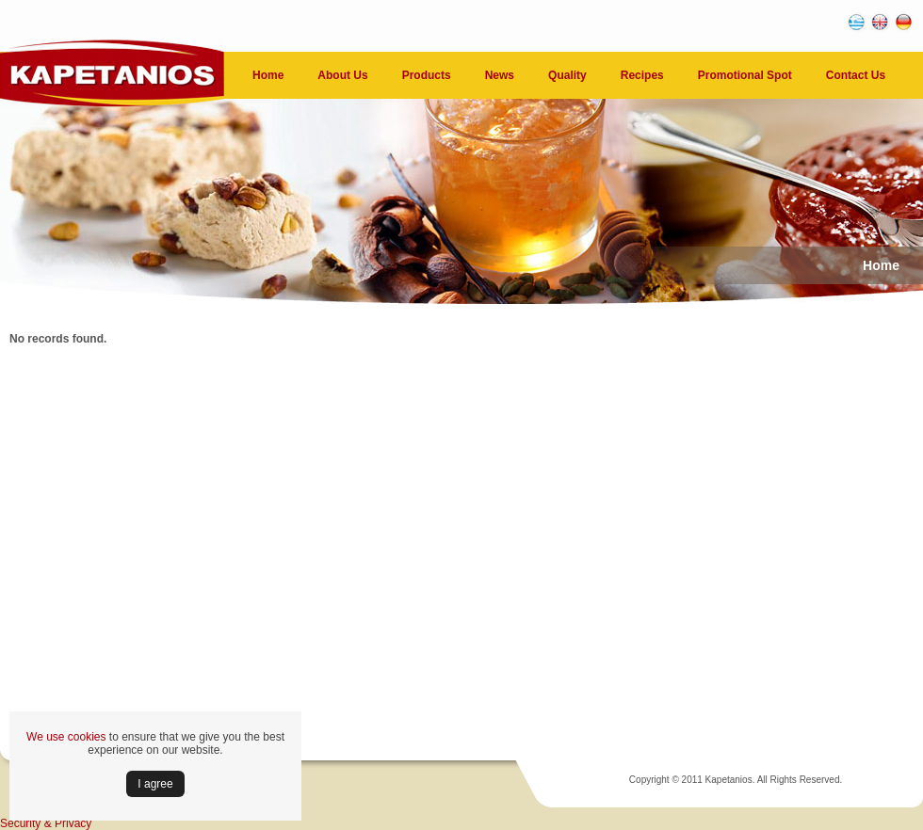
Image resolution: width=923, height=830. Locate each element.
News (499, 75)
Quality (567, 75)
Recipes (642, 75)
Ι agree (155, 783)
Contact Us (855, 75)
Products (426, 75)
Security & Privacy (45, 823)
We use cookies (66, 736)
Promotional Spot (745, 75)
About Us (342, 75)
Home (267, 75)
